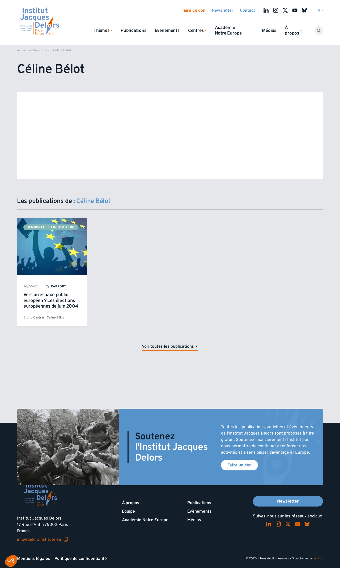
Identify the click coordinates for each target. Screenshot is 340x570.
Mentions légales (33, 559)
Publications (133, 30)
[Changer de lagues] (319, 10)
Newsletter (222, 10)
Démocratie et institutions (51, 227)
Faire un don (193, 10)
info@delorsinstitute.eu (43, 539)
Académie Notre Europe (228, 30)
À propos (130, 503)
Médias (269, 30)
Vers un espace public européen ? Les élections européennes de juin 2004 (50, 300)
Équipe (128, 511)
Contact (247, 10)
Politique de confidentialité (80, 559)
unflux (318, 558)
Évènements (167, 30)
